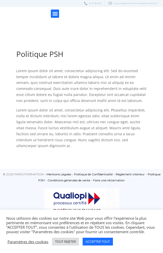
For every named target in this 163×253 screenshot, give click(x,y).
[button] (55, 14)
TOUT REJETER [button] (65, 241)
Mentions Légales (59, 174)
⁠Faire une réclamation (109, 180)
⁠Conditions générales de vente (69, 180)
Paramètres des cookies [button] (28, 241)
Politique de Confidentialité (93, 174)
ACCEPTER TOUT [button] (98, 241)
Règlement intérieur (130, 174)
